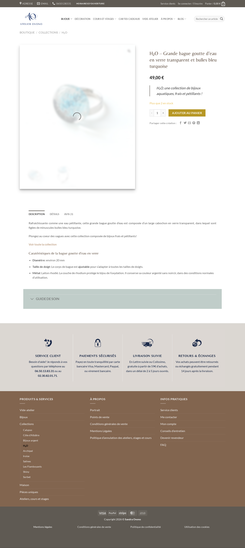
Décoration (83, 18)
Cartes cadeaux (129, 18)
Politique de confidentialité (145, 526)
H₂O (64, 32)
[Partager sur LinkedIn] (198, 123)
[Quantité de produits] (157, 113)
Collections (48, 32)
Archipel (28, 450)
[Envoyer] (221, 19)
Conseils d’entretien (172, 431)
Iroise (26, 456)
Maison (24, 485)
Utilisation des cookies (196, 526)
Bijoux (66, 19)
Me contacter (168, 417)
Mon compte (168, 424)
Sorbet (26, 476)
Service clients (168, 3)
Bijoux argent (30, 440)
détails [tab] (54, 214)
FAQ (163, 444)
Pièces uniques (29, 492)
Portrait (95, 410)
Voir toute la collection (43, 244)
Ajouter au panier (187, 113)
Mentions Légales (101, 431)
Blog (182, 19)
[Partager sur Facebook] (180, 123)
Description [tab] (37, 214)
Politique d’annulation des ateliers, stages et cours (121, 437)
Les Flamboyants (32, 466)
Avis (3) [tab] (68, 214)
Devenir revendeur (172, 437)
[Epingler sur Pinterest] (193, 123)
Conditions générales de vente (109, 424)
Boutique (27, 32)
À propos (168, 19)
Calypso (27, 429)
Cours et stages (104, 19)
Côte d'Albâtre (31, 435)
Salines (27, 461)
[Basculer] (32, 299)
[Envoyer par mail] (189, 123)
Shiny (26, 471)
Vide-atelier (150, 18)
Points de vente (99, 417)
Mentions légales (42, 526)
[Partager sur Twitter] (185, 123)
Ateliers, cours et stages (34, 498)
